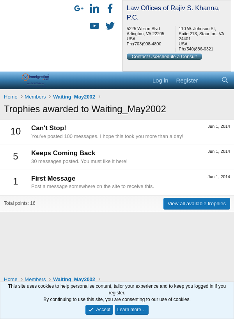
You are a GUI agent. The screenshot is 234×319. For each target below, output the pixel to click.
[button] (11, 80)
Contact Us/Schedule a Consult (164, 56)
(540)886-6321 (199, 49)
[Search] (224, 80)
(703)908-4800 (147, 43)
